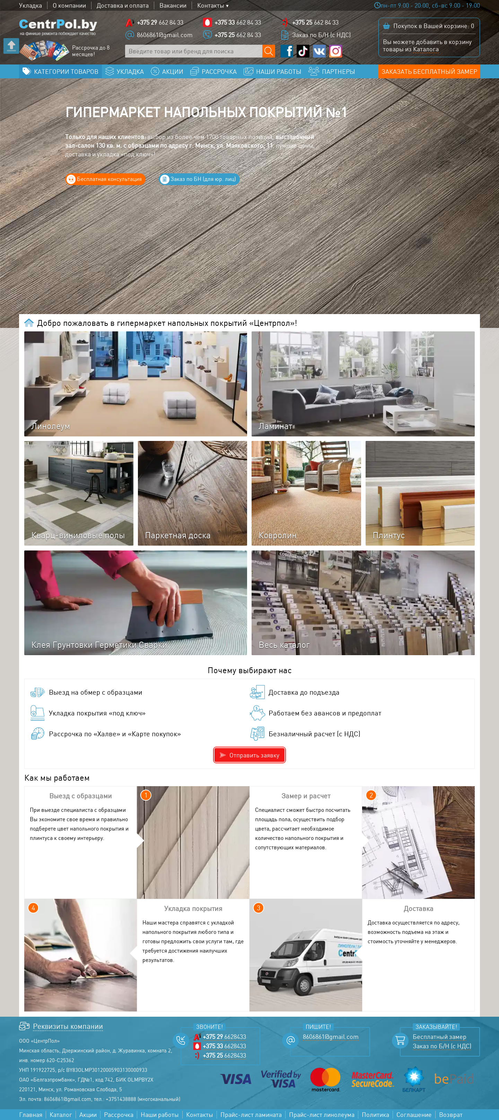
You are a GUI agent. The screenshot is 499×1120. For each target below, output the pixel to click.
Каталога (426, 49)
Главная (30, 1114)
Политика (375, 1114)
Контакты (210, 5)
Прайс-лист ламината (251, 1114)
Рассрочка (118, 1114)
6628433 (224, 1036)
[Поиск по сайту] (268, 51)
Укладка (30, 5)
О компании (69, 5)
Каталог (61, 1114)
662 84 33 (160, 22)
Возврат (451, 1114)
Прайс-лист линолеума (321, 1114)
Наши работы (160, 1114)
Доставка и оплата (123, 5)
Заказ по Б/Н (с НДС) (321, 34)
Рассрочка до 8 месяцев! (91, 51)
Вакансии (172, 5)
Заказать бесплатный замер (429, 71)
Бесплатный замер (439, 1036)
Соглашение (414, 1114)
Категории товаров (66, 71)
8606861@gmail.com (165, 34)
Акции (88, 1114)
